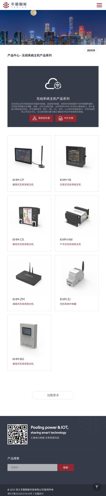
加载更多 (53, 395)
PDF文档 (66, 118)
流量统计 (39, 493)
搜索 (65, 467)
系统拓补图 (41, 118)
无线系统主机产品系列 (37, 55)
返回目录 (91, 50)
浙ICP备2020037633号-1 (20, 493)
